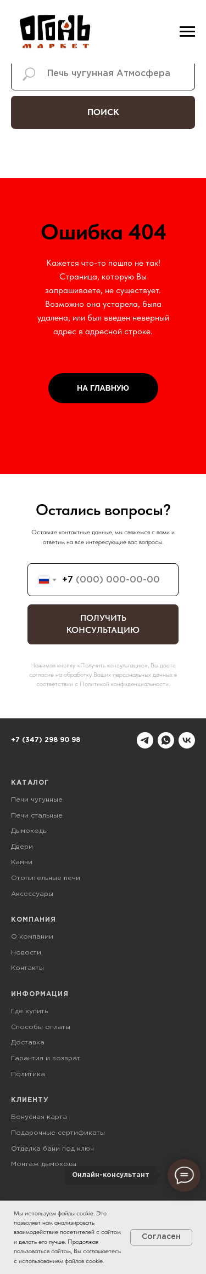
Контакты (27, 968)
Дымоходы (29, 831)
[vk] (187, 740)
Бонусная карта (39, 1117)
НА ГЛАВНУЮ (103, 388)
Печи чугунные (37, 800)
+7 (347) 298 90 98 (45, 740)
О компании (32, 937)
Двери (22, 847)
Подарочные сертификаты (58, 1133)
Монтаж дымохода (43, 1164)
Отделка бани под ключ (52, 1149)
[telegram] (145, 740)
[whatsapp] (166, 740)
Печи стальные (37, 816)
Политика (28, 1074)
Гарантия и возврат (45, 1058)
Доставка (27, 1042)
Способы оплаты (40, 1027)
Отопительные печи (45, 878)
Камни (21, 862)
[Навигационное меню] (187, 31)
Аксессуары (32, 894)
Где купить (29, 1011)
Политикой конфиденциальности (124, 684)
